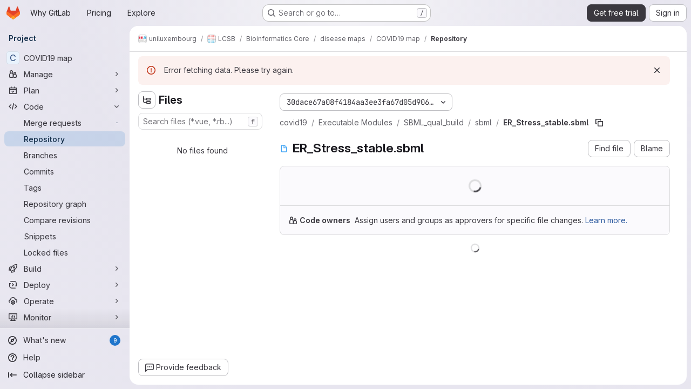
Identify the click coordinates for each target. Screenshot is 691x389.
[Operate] (64, 300)
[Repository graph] (64, 203)
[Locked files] (64, 252)
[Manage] (64, 74)
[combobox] (200, 121)
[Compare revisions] (64, 219)
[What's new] (64, 340)
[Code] (64, 106)
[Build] (64, 268)
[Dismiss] (657, 70)
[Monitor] (64, 317)
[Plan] (64, 90)
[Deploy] (64, 284)
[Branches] (64, 155)
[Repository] (64, 138)
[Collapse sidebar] (64, 375)
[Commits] (64, 171)
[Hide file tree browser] (146, 100)
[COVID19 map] (64, 57)
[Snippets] (64, 236)
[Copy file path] (599, 122)
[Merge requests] (64, 122)
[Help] (64, 357)
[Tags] (64, 187)
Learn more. (606, 220)
